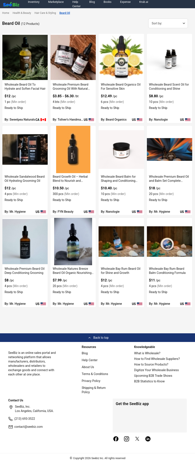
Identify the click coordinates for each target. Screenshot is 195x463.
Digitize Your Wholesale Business (156, 370)
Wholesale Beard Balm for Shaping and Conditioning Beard (118, 181)
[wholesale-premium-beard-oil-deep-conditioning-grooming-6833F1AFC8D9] (25, 241)
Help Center (90, 360)
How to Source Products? (151, 364)
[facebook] (116, 439)
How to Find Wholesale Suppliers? (157, 359)
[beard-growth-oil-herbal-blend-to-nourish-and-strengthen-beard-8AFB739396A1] (73, 149)
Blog (85, 353)
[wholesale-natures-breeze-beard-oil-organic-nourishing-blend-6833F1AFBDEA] (73, 241)
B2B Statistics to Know (149, 381)
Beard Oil (64, 12)
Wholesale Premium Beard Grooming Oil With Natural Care (70, 88)
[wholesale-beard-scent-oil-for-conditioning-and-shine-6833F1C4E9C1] (169, 57)
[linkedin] (148, 439)
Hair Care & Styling (45, 12)
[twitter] (137, 439)
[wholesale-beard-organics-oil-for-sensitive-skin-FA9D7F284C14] (121, 57)
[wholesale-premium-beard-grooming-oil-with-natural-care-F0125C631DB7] (73, 57)
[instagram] (126, 439)
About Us (88, 367)
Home (5, 12)
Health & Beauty (22, 12)
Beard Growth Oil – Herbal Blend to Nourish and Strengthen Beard (70, 181)
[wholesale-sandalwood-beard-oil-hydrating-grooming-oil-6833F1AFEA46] (25, 149)
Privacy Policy (91, 381)
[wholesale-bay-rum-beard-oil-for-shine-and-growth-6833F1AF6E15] (121, 241)
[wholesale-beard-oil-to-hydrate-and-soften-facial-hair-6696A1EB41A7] (25, 57)
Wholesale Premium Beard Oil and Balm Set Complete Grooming (169, 181)
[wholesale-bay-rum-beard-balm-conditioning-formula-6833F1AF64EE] (169, 241)
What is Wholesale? (147, 353)
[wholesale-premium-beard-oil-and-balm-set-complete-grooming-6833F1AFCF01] (169, 149)
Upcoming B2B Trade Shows (153, 375)
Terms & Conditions (95, 374)
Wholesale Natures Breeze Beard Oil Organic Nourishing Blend (72, 273)
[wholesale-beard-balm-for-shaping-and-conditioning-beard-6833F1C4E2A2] (121, 149)
